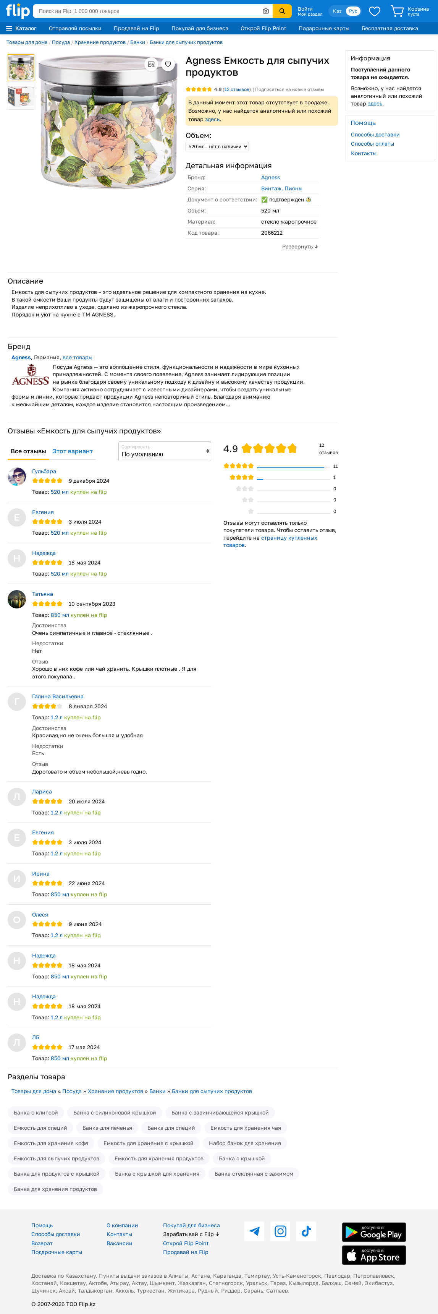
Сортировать (135, 446)
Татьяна (42, 593)
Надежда (44, 553)
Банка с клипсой (36, 1112)
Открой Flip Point (263, 28)
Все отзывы (28, 451)
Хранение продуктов (100, 42)
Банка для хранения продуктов (55, 1189)
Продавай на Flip (136, 28)
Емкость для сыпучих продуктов (56, 1158)
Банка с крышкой (242, 1158)
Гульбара (44, 471)
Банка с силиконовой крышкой (114, 1112)
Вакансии (120, 1243)
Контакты (364, 153)
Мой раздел (310, 14)
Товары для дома (26, 42)
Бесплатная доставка (390, 28)
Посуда (61, 42)
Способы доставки (375, 134)
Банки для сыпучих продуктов (186, 42)
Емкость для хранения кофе (51, 1143)
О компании (122, 1225)
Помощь (42, 1225)
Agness (270, 177)
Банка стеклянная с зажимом (254, 1173)
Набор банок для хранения (245, 1143)
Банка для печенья (107, 1127)
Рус (353, 11)
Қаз (337, 11)
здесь (212, 119)
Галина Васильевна (58, 696)
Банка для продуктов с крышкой (57, 1173)
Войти (305, 8)
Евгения (43, 512)
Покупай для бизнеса (199, 28)
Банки (137, 42)
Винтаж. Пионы (281, 188)
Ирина (41, 873)
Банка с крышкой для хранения (157, 1173)
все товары (77, 357)
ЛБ (35, 1037)
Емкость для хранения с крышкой (148, 1143)
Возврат (42, 1243)
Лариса (42, 791)
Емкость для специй (40, 1127)
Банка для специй (171, 1127)
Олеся (40, 914)
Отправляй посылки (75, 28)
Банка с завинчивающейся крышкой (220, 1112)
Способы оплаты (372, 143)
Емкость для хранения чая (245, 1127)
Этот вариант (72, 451)
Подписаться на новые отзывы (289, 89)
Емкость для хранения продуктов (159, 1158)
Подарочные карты (324, 28)
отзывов (237, 89)
